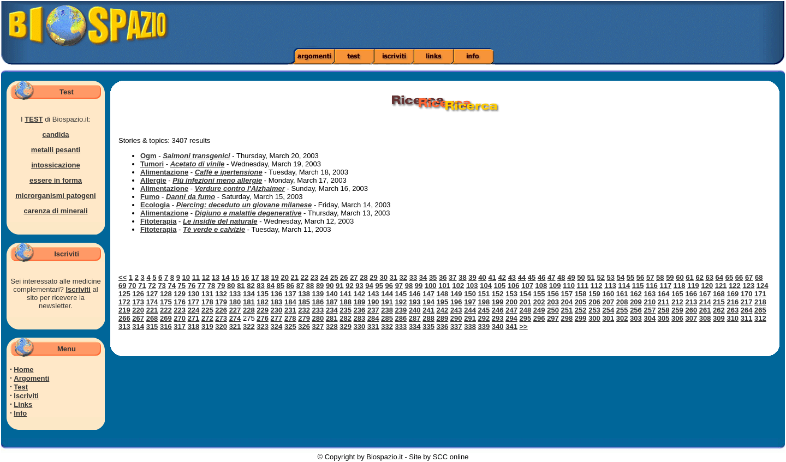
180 (235, 302)
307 (691, 318)
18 (265, 277)
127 (152, 294)
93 (359, 285)
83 (260, 285)
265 (760, 310)
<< (122, 277)
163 (650, 294)
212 (677, 302)
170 (747, 294)
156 (553, 294)
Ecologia (155, 205)
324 (277, 326)
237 (373, 310)
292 (484, 318)
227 (235, 310)
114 (624, 285)
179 (221, 302)
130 (194, 294)
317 (180, 326)
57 (650, 277)
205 (581, 302)
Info (20, 413)
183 (277, 302)
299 (581, 318)
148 (443, 294)
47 (551, 277)
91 (339, 285)
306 (677, 318)
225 (207, 310)
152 (498, 294)
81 (241, 285)
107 (527, 285)
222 (166, 310)
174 (152, 302)
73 (161, 285)
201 (526, 302)
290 (456, 318)
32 (403, 277)
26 (344, 277)
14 (225, 277)
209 (636, 302)
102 (458, 285)
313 (124, 326)
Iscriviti (78, 289)
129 (180, 294)
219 (124, 310)
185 (304, 302)
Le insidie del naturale (220, 221)
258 (664, 310)
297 (553, 318)
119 (693, 285)
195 (443, 302)
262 (719, 310)
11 (196, 277)
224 (194, 310)
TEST (34, 119)
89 (320, 285)
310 (733, 318)
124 (763, 285)
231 (290, 310)
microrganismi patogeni (55, 195)
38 (462, 277)
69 (122, 285)
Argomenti (31, 378)
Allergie (153, 180)
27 (354, 277)
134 (249, 294)
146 (415, 294)
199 (498, 302)
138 (304, 294)
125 (124, 294)
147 (428, 294)
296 (539, 318)
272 (207, 318)
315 (152, 326)
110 (569, 285)
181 (249, 302)
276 (263, 318)
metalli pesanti (55, 150)
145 (401, 294)
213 (691, 302)
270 (180, 318)
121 (721, 285)
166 (691, 294)
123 (748, 285)
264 (747, 310)
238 (387, 310)
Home (23, 369)
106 (514, 285)
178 (207, 302)
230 (277, 310)
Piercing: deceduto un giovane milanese (244, 205)
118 (680, 285)
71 (142, 285)
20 (284, 277)
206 (594, 302)
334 (415, 326)
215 (719, 302)
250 (553, 310)
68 (759, 277)
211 (664, 302)
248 (526, 310)
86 (290, 285)
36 (442, 277)
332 (387, 326)
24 (324, 277)
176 (180, 302)
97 (399, 285)
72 (152, 285)
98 (409, 285)
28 (363, 277)
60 (679, 277)
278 (290, 318)
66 (739, 277)
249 (539, 310)
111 (583, 285)
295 (525, 318)
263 (733, 310)
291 (470, 318)
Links (23, 404)
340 (498, 326)
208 (622, 302)
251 (567, 310)
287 (415, 318)
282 (346, 318)
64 (719, 277)
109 (555, 285)
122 (735, 285)
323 (263, 326)
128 (166, 294)
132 (221, 294)
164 (664, 294)
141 (346, 294)
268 (152, 318)
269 (166, 318)
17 (255, 277)
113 (610, 285)
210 (650, 302)
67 (749, 277)
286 (401, 318)
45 (531, 277)
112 (597, 285)
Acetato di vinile (197, 164)
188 (346, 302)
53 (611, 277)
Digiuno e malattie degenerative (248, 213)
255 (622, 310)
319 (207, 326)
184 (290, 302)
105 (500, 285)
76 (191, 285)
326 (304, 326)
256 (636, 310)
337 (456, 326)
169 (733, 294)
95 (379, 285)
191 (387, 302)
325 (290, 326)
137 (290, 294)
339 (484, 326)
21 (295, 277)
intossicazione (55, 165)
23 (314, 277)
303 (636, 318)
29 (373, 277)
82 (250, 285)
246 (498, 310)
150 (470, 294)
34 (423, 277)
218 (760, 302)
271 (194, 318)
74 (171, 285)
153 (511, 294)
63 (709, 277)
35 (433, 277)
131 (207, 294)
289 (443, 318)
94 (369, 285)
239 (401, 310)
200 (511, 302)
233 (318, 310)
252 (581, 310)
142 (360, 294)
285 (387, 318)
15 (235, 277)
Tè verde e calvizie (214, 229)
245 (484, 310)
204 (567, 302)
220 (138, 310)
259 (677, 310)
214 (705, 302)
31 (393, 277)
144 (387, 294)
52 (600, 277)
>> (524, 326)
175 (166, 302)
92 (349, 285)
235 (346, 310)
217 (747, 302)
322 (249, 326)
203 (553, 302)
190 (373, 302)
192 (401, 302)
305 (664, 318)
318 (194, 326)
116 (652, 285)
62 (699, 277)
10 (186, 277)
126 (138, 294)
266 (124, 318)
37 (452, 277)
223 (180, 310)
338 (470, 326)
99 (418, 285)
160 (608, 294)
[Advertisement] (553, 24)
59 (670, 277)
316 (166, 326)
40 (482, 277)
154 (526, 294)
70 (132, 285)
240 (415, 310)
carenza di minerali (55, 211)
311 (747, 318)
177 (194, 302)
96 (389, 285)
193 (415, 302)
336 (443, 326)
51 (590, 277)
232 (304, 310)
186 (318, 302)
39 (472, 277)
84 (270, 285)
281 (332, 318)
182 (263, 302)
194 (428, 302)
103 (472, 285)
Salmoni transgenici (196, 156)
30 (383, 277)
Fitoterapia (158, 221)
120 (707, 285)
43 (512, 277)
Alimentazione (164, 172)
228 (249, 310)
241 (428, 310)
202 (539, 302)
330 (360, 326)
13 (215, 277)
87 (300, 285)
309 (719, 318)
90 (330, 285)
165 (677, 294)
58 (660, 277)
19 (274, 277)
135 (263, 294)
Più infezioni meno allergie (217, 180)
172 (124, 302)
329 (346, 326)
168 (719, 294)
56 (640, 277)
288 (428, 318)
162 (636, 294)
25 (334, 277)
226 (221, 310)
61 (689, 277)
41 (492, 277)
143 (373, 294)
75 (182, 285)
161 (622, 294)
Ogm (148, 156)
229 (263, 310)
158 (581, 294)
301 (608, 318)
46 (541, 277)
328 (332, 326)
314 (138, 326)
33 (413, 277)
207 (608, 302)
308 (705, 318)
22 (304, 277)
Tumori (152, 164)
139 (318, 294)
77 (201, 285)
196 (456, 302)
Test (21, 387)
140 (332, 294)
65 (729, 277)
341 (511, 326)
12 (206, 277)
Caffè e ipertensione (229, 172)
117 (665, 285)
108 (541, 285)
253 (594, 310)
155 (539, 294)
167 (705, 294)
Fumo (149, 197)
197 (470, 302)
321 (235, 326)
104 (486, 285)
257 (650, 310)
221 (152, 310)
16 (245, 277)
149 (456, 294)
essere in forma (55, 180)
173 (138, 302)
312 (760, 318)
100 (431, 285)
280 (318, 318)
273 (221, 318)
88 (310, 285)
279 (304, 318)
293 (498, 318)
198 (484, 302)
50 (581, 277)
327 (318, 326)
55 (630, 277)
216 (733, 302)
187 (332, 302)
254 (608, 310)
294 (511, 318)
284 (373, 318)
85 (280, 285)
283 (360, 318)
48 (561, 277)
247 (511, 310)
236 (360, 310)
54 (620, 277)
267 (138, 318)
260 (691, 310)
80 (231, 285)
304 (650, 318)
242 (443, 310)
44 (522, 277)
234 (332, 310)
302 (622, 318)
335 (428, 326)
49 (571, 277)
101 (444, 285)
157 (567, 294)
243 (456, 310)
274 (235, 318)
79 (221, 285)
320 (221, 326)
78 (211, 285)
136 (277, 294)
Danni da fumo (190, 197)
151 (484, 294)
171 (760, 294)
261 (705, 310)
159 (594, 294)
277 (277, 318)
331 (373, 326)
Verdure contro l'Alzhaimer (240, 188)
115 (638, 285)
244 (470, 310)
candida (55, 134)
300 (594, 318)
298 (567, 318)
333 (401, 326)
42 (502, 277)
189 (360, 302)
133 (235, 294)
